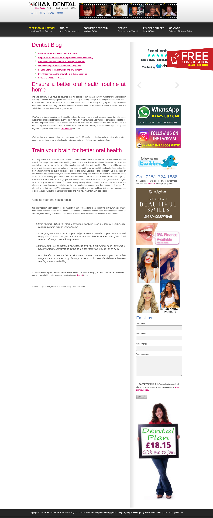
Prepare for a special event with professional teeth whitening (65, 57)
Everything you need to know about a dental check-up (62, 74)
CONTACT (174, 28)
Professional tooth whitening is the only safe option (61, 62)
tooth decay (66, 128)
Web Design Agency (121, 512)
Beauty (122, 28)
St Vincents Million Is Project (51, 78)
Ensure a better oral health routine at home (57, 53)
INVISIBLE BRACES (153, 28)
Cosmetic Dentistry (95, 28)
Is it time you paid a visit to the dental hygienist (59, 66)
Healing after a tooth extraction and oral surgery (60, 70)
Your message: (142, 354)
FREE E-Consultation (42, 28)
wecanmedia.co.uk (153, 512)
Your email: (141, 334)
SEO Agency (138, 512)
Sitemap (94, 512)
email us (151, 184)
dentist (79, 275)
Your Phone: (141, 344)
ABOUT (64, 28)
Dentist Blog (105, 512)
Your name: (141, 323)
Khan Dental (50, 512)
